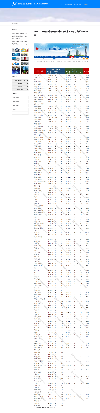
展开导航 (86, 4)
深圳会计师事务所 (16, 101)
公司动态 (16, 23)
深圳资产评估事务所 (16, 97)
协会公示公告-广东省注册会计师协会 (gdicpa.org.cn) (45, 407)
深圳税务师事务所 (16, 105)
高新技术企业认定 (68, 4)
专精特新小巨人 (77, 4)
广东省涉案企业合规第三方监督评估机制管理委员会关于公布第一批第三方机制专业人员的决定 (19, 42)
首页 (61, 4)
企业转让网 (15, 109)
